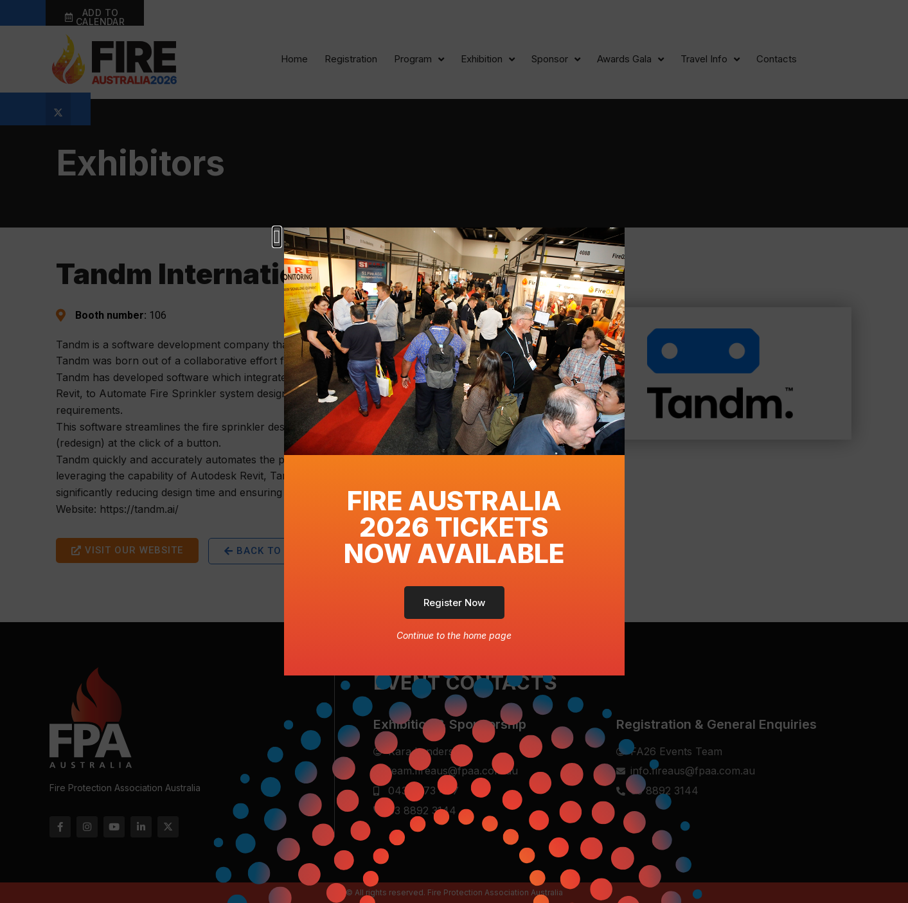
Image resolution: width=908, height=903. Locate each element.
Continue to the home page (454, 635)
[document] (454, 451)
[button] (277, 237)
